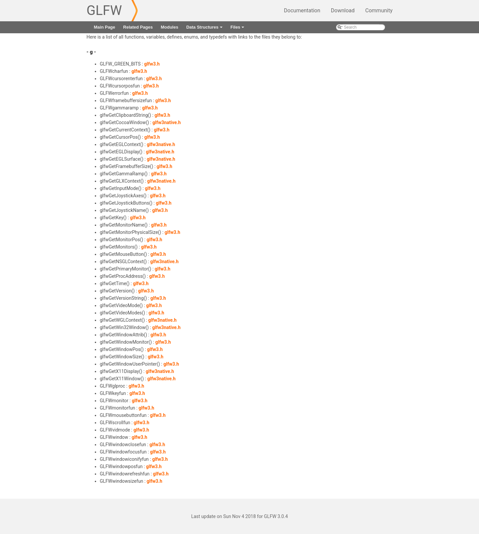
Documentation (302, 10)
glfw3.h (152, 64)
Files (238, 29)
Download (343, 10)
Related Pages (138, 27)
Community (379, 10)
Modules (169, 27)
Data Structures (205, 29)
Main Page (104, 27)
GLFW (104, 10)
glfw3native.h (166, 122)
